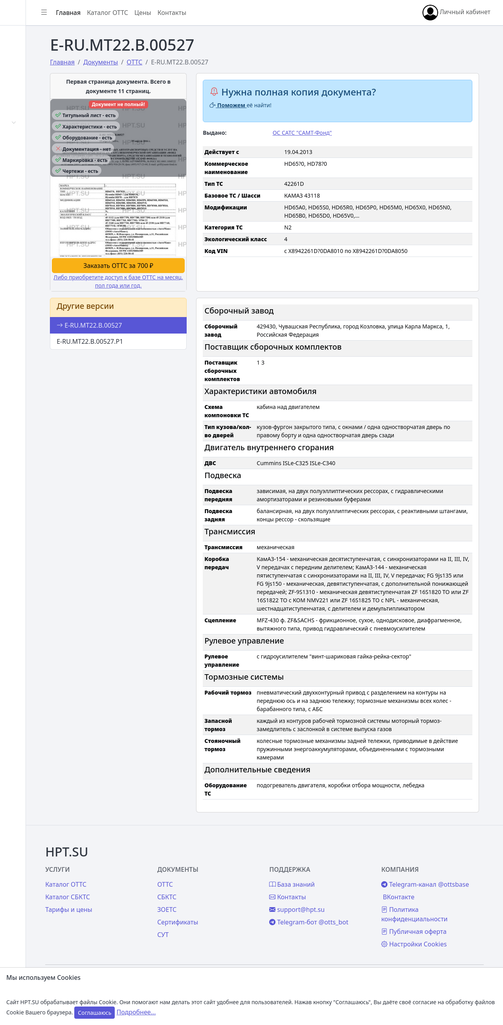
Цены (24, 203)
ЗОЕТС (220, 891)
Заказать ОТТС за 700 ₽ (171, 244)
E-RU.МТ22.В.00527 (149, 303)
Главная (28, 38)
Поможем (273, 105)
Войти (24, 57)
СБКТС (220, 879)
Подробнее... (136, 1012)
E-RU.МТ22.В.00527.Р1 (150, 319)
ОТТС (218, 866)
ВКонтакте (419, 888)
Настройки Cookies (435, 935)
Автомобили (34, 122)
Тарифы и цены (138, 891)
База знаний (34, 222)
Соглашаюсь (94, 1012)
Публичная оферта (435, 923)
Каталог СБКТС (137, 879)
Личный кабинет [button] (456, 12)
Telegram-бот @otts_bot (346, 904)
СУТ (21, 161)
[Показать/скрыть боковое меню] (118, 12)
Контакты (30, 242)
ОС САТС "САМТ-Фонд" (339, 132)
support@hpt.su (334, 891)
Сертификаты (36, 142)
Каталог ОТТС (182, 12)
